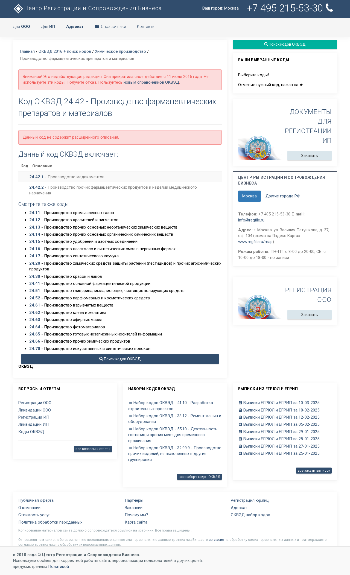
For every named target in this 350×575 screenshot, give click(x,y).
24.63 (34, 319)
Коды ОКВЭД (31, 431)
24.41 (34, 283)
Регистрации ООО (34, 402)
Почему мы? (136, 514)
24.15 (34, 241)
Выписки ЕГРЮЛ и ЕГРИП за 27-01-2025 (278, 446)
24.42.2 (36, 187)
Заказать (309, 155)
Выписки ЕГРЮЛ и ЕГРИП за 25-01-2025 (278, 453)
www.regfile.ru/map (255, 241)
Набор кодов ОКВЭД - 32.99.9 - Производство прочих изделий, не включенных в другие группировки (174, 453)
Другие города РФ (283, 196)
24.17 (34, 255)
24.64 (34, 327)
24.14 (34, 234)
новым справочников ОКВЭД (151, 82)
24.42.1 (36, 176)
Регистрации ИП (33, 417)
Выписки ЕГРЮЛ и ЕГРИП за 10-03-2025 (278, 402)
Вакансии (133, 507)
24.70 (34, 348)
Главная (27, 51)
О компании (29, 507)
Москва (249, 196)
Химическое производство (120, 51)
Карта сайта (136, 522)
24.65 (34, 334)
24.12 (34, 219)
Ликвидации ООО (34, 410)
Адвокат (239, 507)
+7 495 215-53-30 (290, 8)
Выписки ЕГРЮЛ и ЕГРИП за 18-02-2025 (278, 410)
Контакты (146, 26)
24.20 (34, 263)
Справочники (110, 26)
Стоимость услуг (34, 514)
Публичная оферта (36, 500)
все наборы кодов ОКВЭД (199, 477)
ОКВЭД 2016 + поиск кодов (65, 51)
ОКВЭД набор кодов (250, 514)
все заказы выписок (314, 470)
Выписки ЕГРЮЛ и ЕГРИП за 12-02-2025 (278, 417)
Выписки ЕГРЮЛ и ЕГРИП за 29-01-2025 (278, 431)
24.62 (34, 312)
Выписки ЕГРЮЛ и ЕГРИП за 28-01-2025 (278, 438)
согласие (216, 540)
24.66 (34, 341)
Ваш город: (220, 8)
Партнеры (134, 500)
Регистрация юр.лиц (250, 500)
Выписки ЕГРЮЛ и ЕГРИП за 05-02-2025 (278, 424)
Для (21, 26)
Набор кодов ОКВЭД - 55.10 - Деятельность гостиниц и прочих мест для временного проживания (172, 435)
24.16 (34, 248)
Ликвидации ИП (33, 424)
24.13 (34, 227)
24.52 (34, 298)
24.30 (34, 276)
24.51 (34, 290)
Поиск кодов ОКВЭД (120, 359)
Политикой (58, 566)
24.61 (34, 305)
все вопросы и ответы (92, 449)
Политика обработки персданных (50, 522)
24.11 (34, 212)
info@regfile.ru (251, 220)
